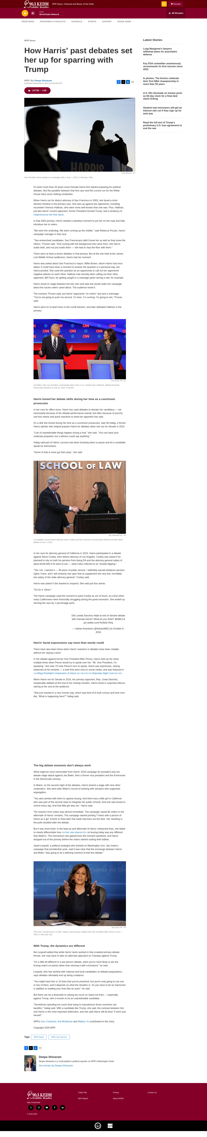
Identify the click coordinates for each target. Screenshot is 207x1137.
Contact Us (152, 1099)
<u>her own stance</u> (74, 838)
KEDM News (28, 27)
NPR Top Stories (59, 1043)
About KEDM (118, 1104)
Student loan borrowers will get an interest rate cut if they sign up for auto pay (162, 116)
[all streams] (175, 19)
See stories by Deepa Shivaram (56, 1071)
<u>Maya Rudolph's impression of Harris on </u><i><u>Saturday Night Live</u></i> (78, 679)
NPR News (30, 46)
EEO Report (83, 1104)
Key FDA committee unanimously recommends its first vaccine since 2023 (163, 72)
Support (107, 27)
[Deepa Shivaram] (30, 1069)
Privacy (116, 1099)
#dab (96, 621)
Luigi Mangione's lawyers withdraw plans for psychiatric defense (160, 57)
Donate (179, 7)
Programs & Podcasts (53, 27)
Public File (82, 1099)
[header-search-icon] (165, 7)
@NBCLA (120, 625)
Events (92, 27)
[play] (25, 19)
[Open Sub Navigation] (36, 27)
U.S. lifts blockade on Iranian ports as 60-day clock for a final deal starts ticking (162, 102)
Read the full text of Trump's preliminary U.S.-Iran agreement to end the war (162, 131)
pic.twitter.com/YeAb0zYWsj (98, 628)
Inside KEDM (124, 27)
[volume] (33, 19)
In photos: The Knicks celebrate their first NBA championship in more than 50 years (161, 87)
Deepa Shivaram (43, 86)
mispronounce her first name (49, 220)
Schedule (76, 27)
